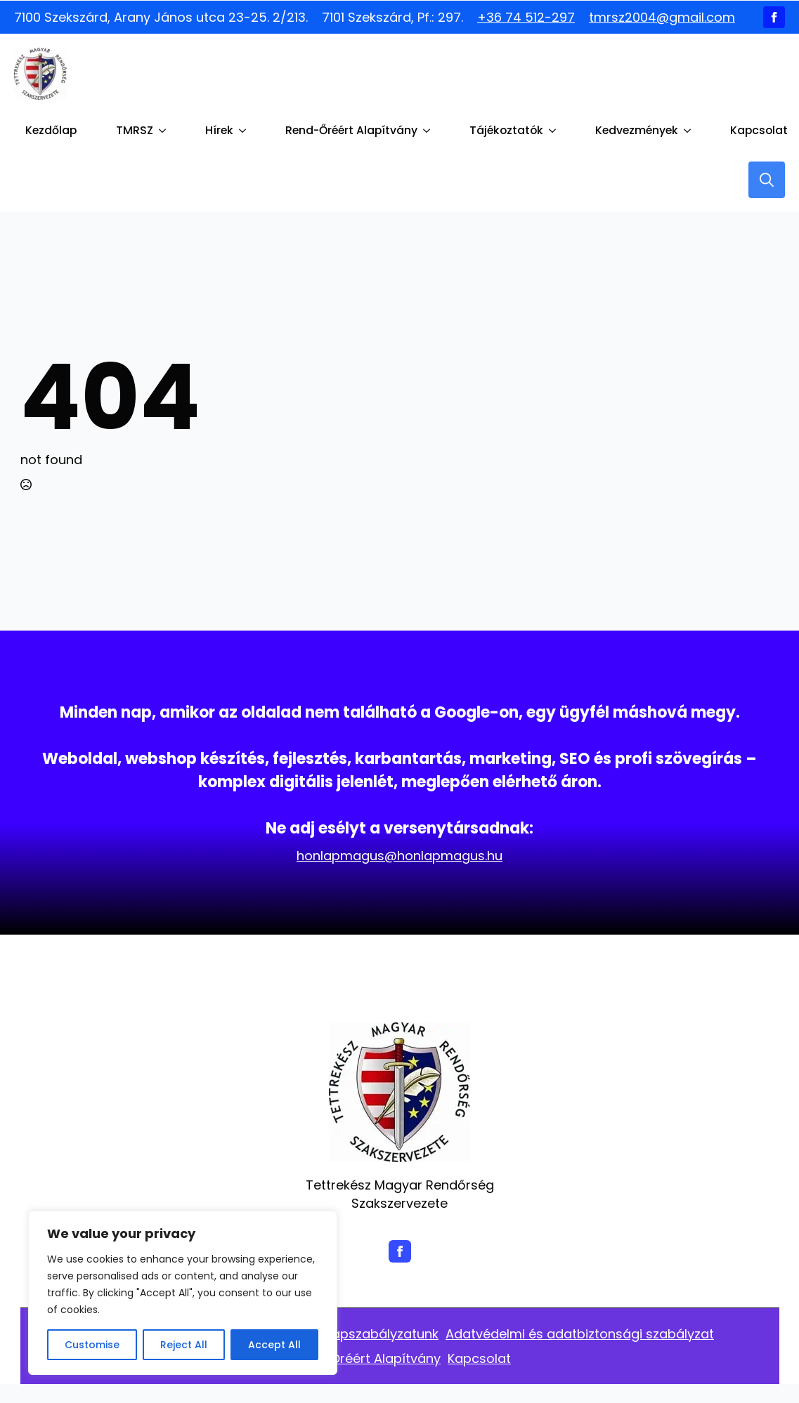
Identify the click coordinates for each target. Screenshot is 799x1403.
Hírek (219, 130)
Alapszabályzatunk (379, 1334)
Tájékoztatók (506, 130)
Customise (92, 1345)
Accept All (274, 1345)
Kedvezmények (636, 130)
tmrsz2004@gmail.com (662, 17)
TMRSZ (134, 130)
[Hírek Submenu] (245, 130)
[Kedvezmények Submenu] (690, 130)
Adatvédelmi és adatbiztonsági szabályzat (580, 1334)
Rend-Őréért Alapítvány (351, 130)
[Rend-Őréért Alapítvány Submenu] (429, 130)
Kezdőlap (51, 130)
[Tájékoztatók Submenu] (555, 130)
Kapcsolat (759, 130)
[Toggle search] (766, 180)
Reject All (183, 1345)
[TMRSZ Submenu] (165, 130)
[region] (182, 1293)
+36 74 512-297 (526, 17)
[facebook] (774, 17)
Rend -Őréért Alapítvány (364, 1358)
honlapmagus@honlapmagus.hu (399, 855)
